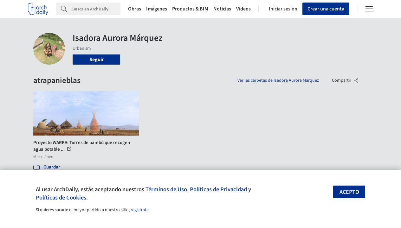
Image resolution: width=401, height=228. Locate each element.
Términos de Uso (166, 189)
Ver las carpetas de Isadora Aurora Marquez (278, 80)
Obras (134, 8)
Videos (243, 8)
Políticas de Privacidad (218, 189)
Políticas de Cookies (61, 197)
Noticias (222, 8)
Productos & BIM (190, 8)
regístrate (140, 210)
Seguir (96, 59)
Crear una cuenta (325, 8)
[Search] (96, 9)
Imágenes (156, 8)
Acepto (349, 192)
